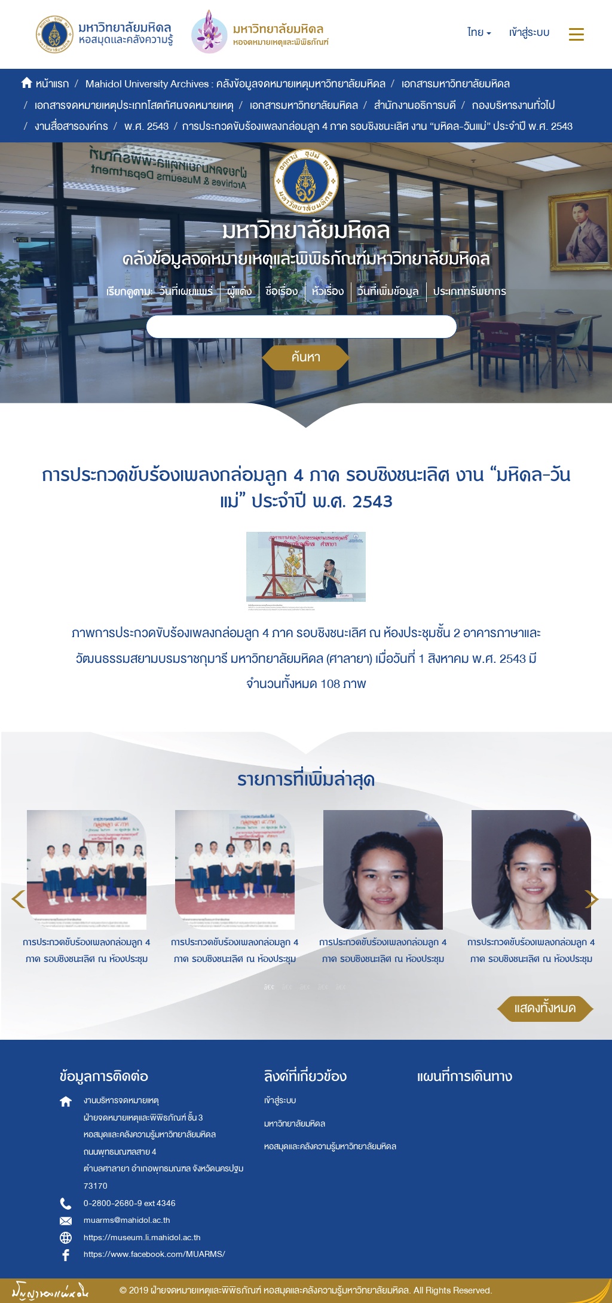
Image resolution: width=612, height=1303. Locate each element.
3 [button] (305, 987)
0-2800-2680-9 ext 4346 (130, 1203)
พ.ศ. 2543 (146, 126)
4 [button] (323, 987)
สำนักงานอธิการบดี (415, 105)
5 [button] (341, 987)
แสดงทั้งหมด (545, 1008)
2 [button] (287, 987)
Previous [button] (18, 899)
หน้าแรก (52, 84)
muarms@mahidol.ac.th (127, 1220)
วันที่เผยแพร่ (186, 291)
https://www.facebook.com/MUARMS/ (154, 1254)
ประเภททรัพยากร (469, 291)
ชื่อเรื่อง (282, 291)
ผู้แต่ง (239, 291)
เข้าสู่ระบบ (280, 1100)
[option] (84, 897)
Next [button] (592, 899)
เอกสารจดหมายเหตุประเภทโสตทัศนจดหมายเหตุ (134, 105)
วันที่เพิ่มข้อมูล (388, 291)
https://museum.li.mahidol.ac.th (142, 1237)
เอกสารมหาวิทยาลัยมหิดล (456, 84)
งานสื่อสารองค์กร (71, 126)
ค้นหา (306, 357)
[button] (479, 33)
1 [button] (270, 987)
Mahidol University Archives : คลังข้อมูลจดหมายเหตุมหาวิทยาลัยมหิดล (235, 84)
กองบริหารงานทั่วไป (513, 105)
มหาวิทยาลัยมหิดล (294, 1123)
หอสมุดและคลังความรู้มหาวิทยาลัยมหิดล (330, 1146)
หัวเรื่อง (328, 291)
